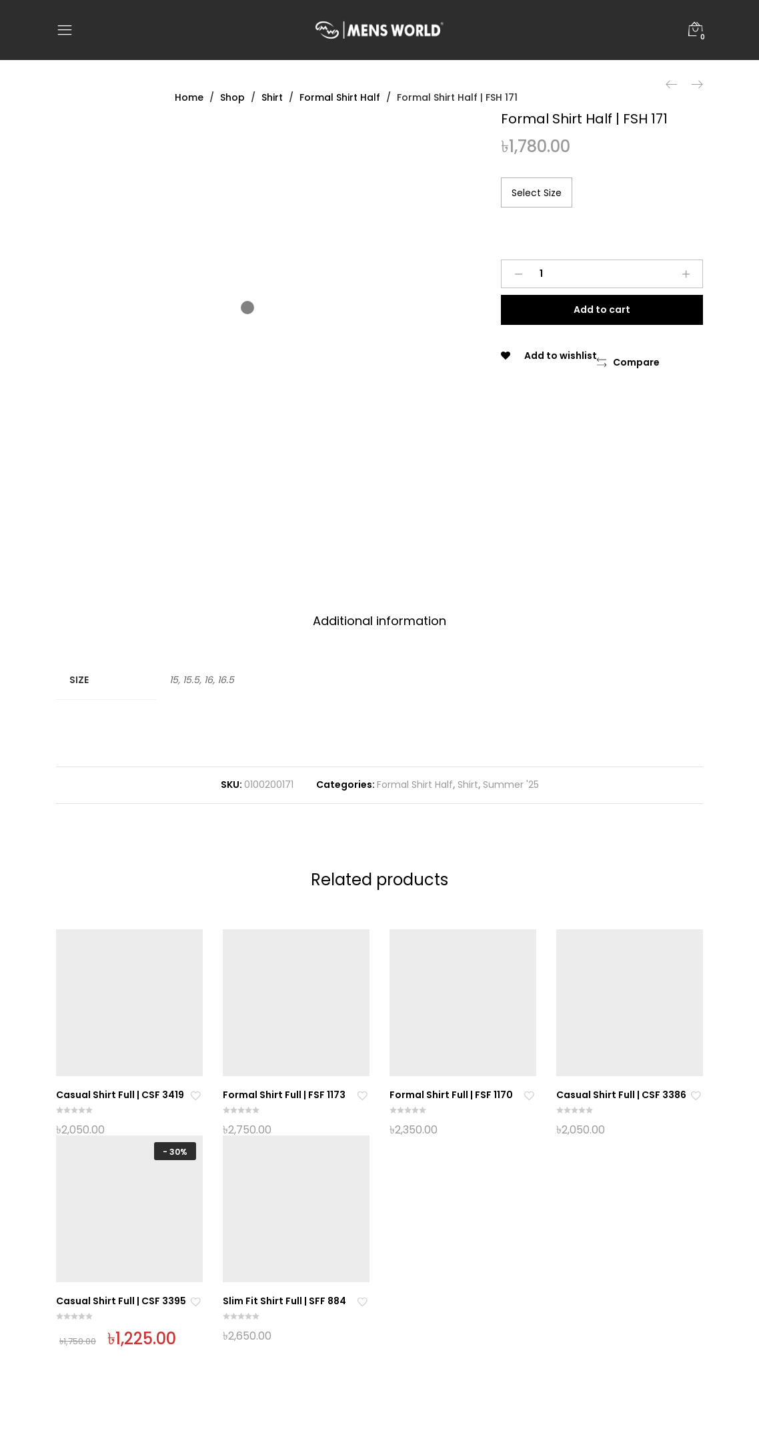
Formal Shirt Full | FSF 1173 (284, 1094)
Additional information (379, 620)
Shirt (468, 784)
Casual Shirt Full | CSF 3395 (121, 1301)
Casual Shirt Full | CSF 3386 (621, 1094)
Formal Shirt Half (415, 784)
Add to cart (602, 309)
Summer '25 (511, 784)
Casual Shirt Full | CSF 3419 (120, 1094)
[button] (628, 363)
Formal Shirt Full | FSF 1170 (451, 1094)
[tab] (379, 621)
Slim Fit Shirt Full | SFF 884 (284, 1301)
